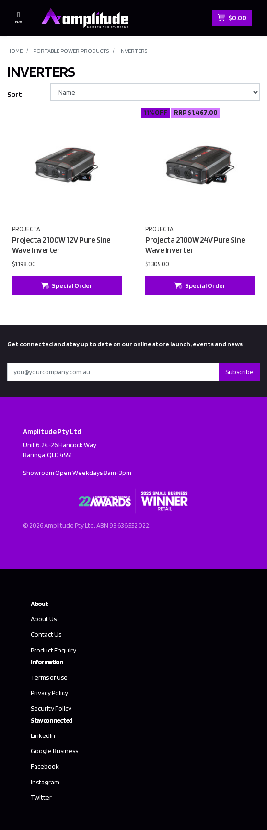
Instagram (45, 782)
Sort (14, 94)
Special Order (67, 285)
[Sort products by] (155, 92)
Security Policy (51, 708)
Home (15, 50)
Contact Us (46, 634)
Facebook (45, 766)
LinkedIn (43, 735)
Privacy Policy (49, 693)
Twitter (41, 797)
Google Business (54, 751)
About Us (44, 619)
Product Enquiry (53, 650)
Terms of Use (49, 677)
